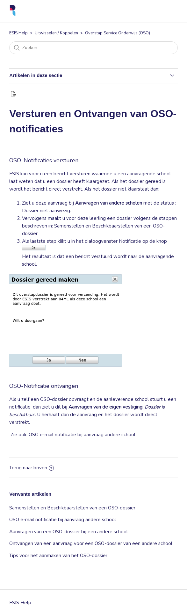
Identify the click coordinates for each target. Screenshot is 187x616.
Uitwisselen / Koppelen (56, 33)
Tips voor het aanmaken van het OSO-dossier (58, 555)
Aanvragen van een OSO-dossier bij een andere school (68, 531)
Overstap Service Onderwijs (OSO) (117, 33)
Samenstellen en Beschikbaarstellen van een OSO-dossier (72, 508)
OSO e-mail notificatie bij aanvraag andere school (82, 434)
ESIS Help (18, 33)
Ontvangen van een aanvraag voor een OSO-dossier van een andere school (90, 543)
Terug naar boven (31, 468)
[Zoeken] (93, 47)
